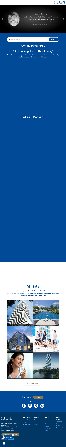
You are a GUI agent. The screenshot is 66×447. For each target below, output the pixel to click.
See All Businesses (33, 384)
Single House (27, 422)
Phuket (36, 424)
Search (54, 39)
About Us (59, 422)
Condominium (27, 424)
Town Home (26, 420)
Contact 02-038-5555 (10, 435)
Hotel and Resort (48, 429)
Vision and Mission (59, 425)
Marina (47, 426)
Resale (47, 420)
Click (38, 397)
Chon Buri (37, 420)
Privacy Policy (60, 428)
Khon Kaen (37, 422)
